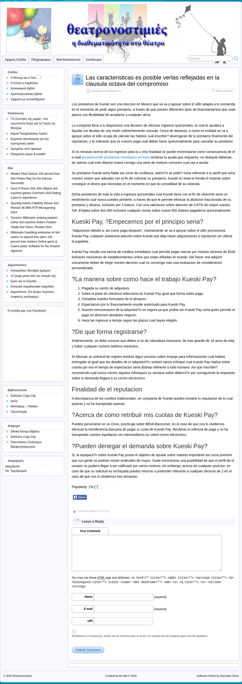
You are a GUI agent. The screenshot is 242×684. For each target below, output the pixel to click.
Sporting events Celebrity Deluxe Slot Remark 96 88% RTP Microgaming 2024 (35, 208)
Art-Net (123, 675)
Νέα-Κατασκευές (69, 59)
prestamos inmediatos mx (106, 90)
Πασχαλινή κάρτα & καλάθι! (28, 154)
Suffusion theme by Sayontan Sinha (218, 675)
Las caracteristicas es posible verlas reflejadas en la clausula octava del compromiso (153, 80)
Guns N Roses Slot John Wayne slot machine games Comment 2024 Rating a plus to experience (36, 193)
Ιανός (14, 401)
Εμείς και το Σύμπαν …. (26, 281)
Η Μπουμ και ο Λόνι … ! (26, 77)
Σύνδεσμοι (94, 59)
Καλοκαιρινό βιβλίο (23, 88)
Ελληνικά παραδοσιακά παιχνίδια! (32, 286)
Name (89, 596)
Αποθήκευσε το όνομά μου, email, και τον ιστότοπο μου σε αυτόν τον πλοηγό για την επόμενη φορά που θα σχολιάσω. (140, 635)
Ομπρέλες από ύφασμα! (26, 149)
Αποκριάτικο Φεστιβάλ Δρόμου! (31, 270)
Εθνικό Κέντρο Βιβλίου (25, 431)
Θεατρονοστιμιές (22, 675)
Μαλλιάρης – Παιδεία (24, 406)
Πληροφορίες (41, 59)
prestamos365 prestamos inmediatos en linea (116, 157)
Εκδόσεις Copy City (23, 395)
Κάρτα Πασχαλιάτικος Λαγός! (29, 133)
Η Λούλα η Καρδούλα (24, 83)
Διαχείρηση (12, 466)
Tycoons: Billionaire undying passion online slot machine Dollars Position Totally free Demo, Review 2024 (34, 222)
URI (90, 621)
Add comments (224, 90)
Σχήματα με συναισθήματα (27, 99)
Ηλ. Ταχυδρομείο (16, 471)
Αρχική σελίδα (15, 59)
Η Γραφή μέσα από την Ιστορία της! (33, 276)
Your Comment (90, 531)
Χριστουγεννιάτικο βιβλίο (26, 94)
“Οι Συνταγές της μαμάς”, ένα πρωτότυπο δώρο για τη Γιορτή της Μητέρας (33, 123)
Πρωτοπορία (19, 411)
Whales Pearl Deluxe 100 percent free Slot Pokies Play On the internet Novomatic (35, 178)
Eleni (93, 511)
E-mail (88, 609)
